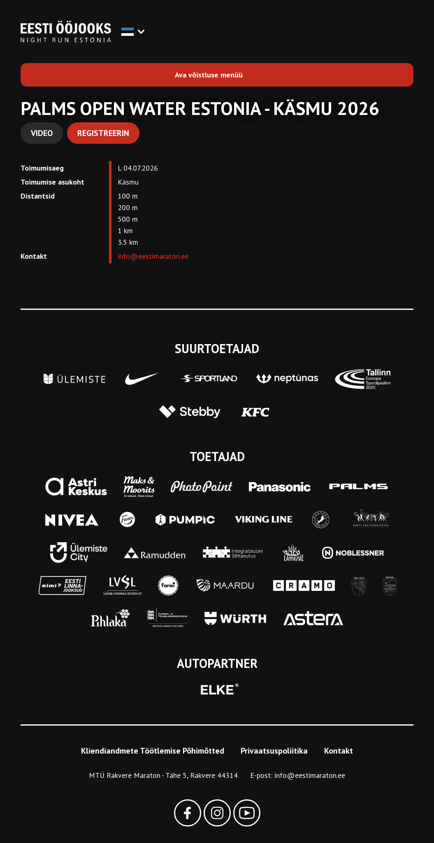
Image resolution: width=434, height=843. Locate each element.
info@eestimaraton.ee (153, 256)
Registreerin (103, 133)
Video (42, 133)
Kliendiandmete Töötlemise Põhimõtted (152, 750)
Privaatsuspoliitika (274, 750)
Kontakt (338, 750)
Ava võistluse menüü (209, 75)
